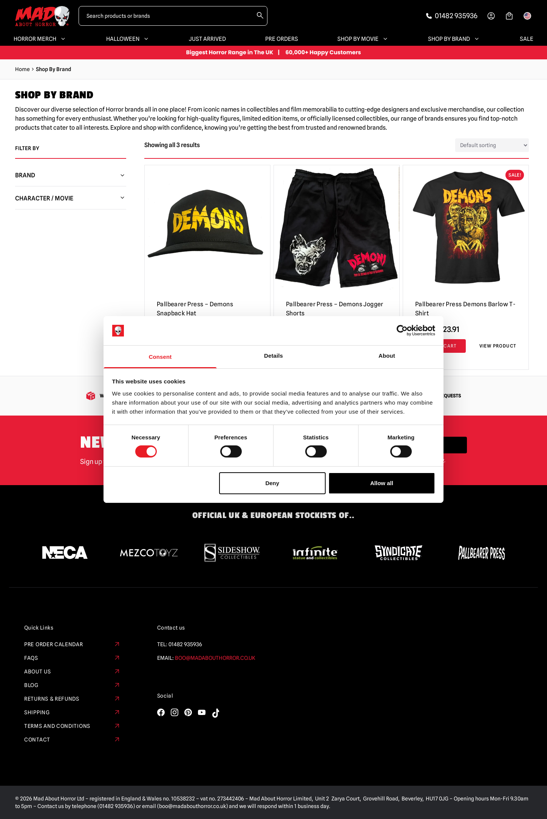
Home (22, 69)
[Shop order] (492, 145)
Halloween (128, 39)
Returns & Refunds (72, 699)
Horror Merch (40, 39)
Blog (72, 685)
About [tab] (387, 355)
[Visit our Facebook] (161, 712)
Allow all (381, 483)
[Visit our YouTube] (202, 712)
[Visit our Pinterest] (188, 712)
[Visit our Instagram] (174, 712)
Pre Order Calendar (72, 644)
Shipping (72, 712)
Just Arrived (207, 39)
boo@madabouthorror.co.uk (215, 658)
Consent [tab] (160, 357)
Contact (72, 739)
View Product (497, 346)
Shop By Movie (363, 39)
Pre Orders (281, 39)
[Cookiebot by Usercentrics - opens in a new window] (402, 330)
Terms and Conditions (72, 726)
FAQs (72, 658)
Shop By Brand (454, 39)
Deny (272, 483)
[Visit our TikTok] (215, 713)
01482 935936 (185, 644)
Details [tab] (273, 355)
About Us (72, 671)
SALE (526, 39)
